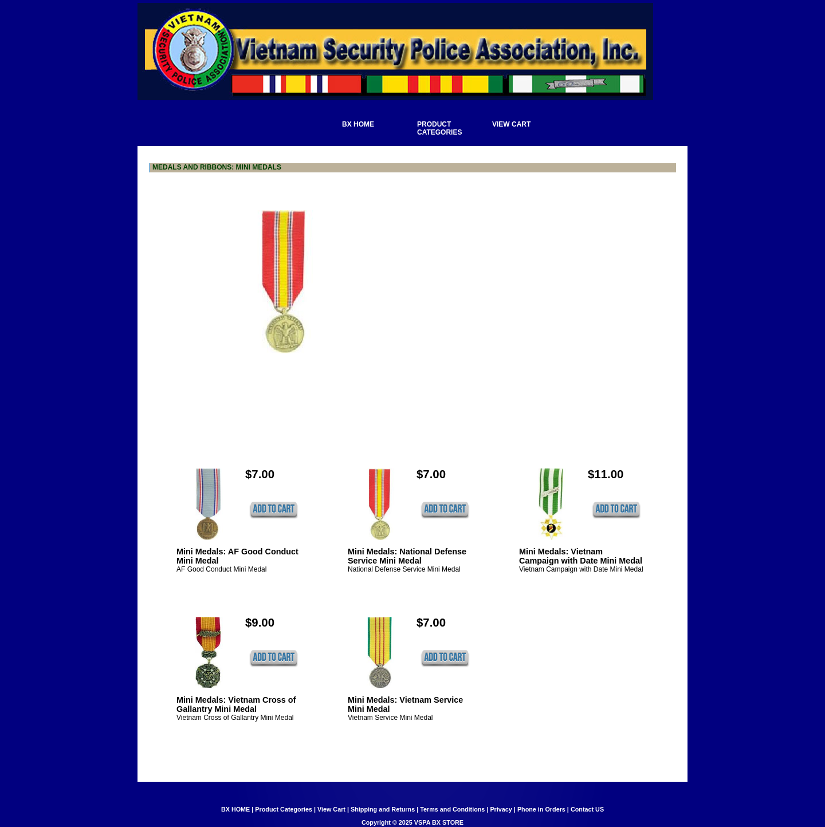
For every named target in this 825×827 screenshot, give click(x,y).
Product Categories (283, 809)
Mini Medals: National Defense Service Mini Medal (407, 556)
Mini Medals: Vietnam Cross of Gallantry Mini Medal (236, 704)
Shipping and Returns (383, 809)
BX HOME (235, 809)
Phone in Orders (541, 809)
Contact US (587, 809)
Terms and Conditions (452, 809)
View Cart (331, 809)
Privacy (501, 809)
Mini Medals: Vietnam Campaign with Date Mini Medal (580, 556)
